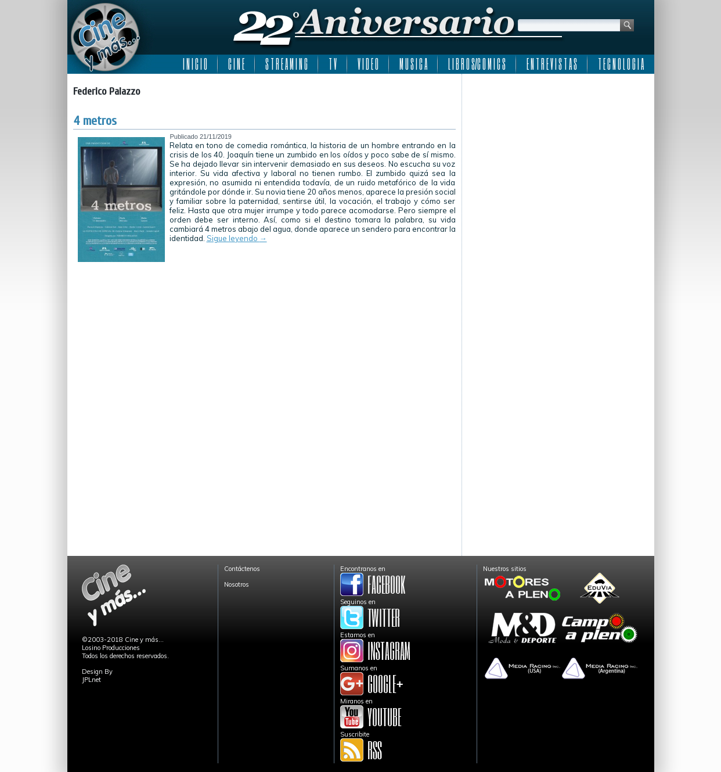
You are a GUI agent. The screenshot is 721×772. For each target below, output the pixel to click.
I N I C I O (195, 64)
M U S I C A (413, 64)
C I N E (236, 64)
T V (333, 64)
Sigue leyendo (237, 238)
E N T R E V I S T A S (552, 64)
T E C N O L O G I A (621, 64)
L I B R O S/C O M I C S (477, 64)
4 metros (95, 120)
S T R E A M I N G (286, 64)
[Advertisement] (558, 152)
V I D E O (368, 64)
